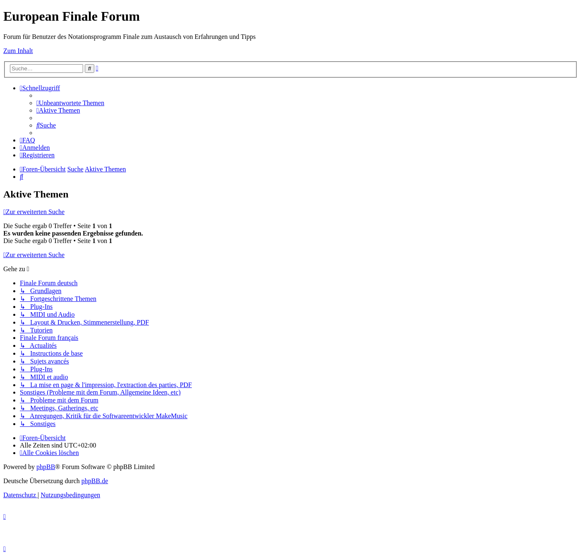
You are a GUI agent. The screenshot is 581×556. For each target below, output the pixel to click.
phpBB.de (94, 480)
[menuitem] (70, 102)
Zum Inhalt (18, 50)
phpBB (45, 466)
